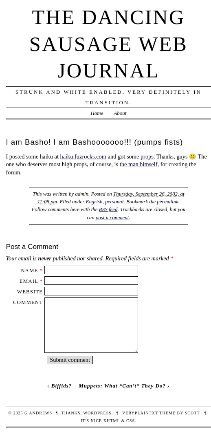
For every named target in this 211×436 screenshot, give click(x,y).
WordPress (97, 413)
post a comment (112, 217)
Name (29, 270)
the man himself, (139, 164)
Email (29, 281)
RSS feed (108, 209)
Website (30, 291)
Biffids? (61, 386)
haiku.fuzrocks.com (83, 156)
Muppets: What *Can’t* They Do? (122, 386)
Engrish (94, 201)
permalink (167, 201)
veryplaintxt (140, 413)
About (120, 113)
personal (114, 201)
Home (96, 113)
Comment (28, 302)
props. (148, 156)
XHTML (111, 420)
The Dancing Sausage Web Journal (108, 44)
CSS (130, 420)
